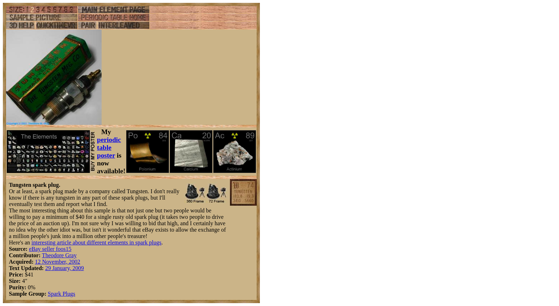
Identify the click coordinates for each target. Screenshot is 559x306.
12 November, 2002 (57, 262)
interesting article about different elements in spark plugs (96, 242)
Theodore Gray (59, 255)
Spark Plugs (61, 294)
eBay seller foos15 (50, 249)
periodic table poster (109, 147)
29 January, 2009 (64, 268)
